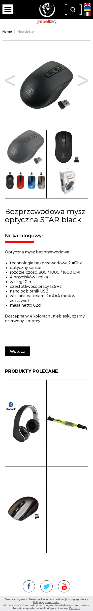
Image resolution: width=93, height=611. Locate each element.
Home (7, 31)
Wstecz (17, 351)
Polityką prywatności (46, 602)
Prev (10, 80)
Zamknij (74, 608)
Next (83, 80)
